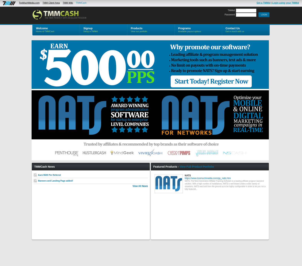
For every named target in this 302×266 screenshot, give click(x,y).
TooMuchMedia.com (29, 3)
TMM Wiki (68, 3)
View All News (140, 186)
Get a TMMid (263, 3)
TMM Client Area (51, 3)
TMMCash (81, 3)
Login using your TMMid (285, 3)
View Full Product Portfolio (197, 166)
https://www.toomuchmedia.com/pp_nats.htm (208, 178)
